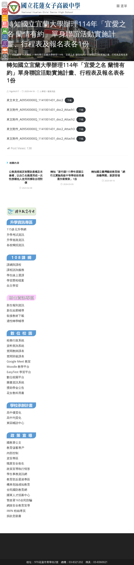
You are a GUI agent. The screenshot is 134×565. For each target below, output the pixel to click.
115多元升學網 (16, 229)
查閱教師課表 (15, 351)
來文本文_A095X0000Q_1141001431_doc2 (35, 100)
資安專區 (12, 458)
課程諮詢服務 (15, 270)
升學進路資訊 (15, 240)
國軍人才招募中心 (18, 495)
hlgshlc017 (14, 91)
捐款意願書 (14, 516)
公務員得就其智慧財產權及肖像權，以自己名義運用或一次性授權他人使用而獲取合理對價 (26, 177)
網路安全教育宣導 (18, 505)
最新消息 (51, 91)
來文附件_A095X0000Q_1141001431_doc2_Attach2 (41, 119)
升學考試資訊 (15, 235)
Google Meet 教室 (18, 361)
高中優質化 (14, 412)
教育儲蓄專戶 (15, 448)
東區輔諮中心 (15, 423)
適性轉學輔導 (15, 321)
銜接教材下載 (15, 316)
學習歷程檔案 (15, 280)
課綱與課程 (14, 265)
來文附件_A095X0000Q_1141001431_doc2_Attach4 (41, 138)
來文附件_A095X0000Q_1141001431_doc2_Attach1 (41, 110)
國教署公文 (14, 442)
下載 (69, 100)
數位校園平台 (15, 377)
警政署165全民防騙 (19, 500)
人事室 (43, 91)
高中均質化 (14, 418)
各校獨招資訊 (15, 245)
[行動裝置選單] (122, 6)
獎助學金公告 (15, 388)
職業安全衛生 (15, 463)
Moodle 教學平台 (18, 367)
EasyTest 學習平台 (19, 372)
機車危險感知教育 (18, 484)
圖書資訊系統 (15, 382)
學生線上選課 (15, 275)
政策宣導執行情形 (18, 469)
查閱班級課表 (15, 356)
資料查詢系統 (15, 346)
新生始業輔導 (15, 310)
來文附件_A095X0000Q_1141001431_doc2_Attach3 (41, 129)
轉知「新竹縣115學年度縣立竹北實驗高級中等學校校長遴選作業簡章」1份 (67, 175)
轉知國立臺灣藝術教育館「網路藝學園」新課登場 (108, 173)
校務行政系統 (15, 340)
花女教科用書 (15, 393)
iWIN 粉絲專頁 (16, 511)
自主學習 (12, 285)
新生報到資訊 (15, 305)
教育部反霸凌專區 (18, 479)
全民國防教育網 (17, 490)
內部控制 (12, 453)
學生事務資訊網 (17, 474)
